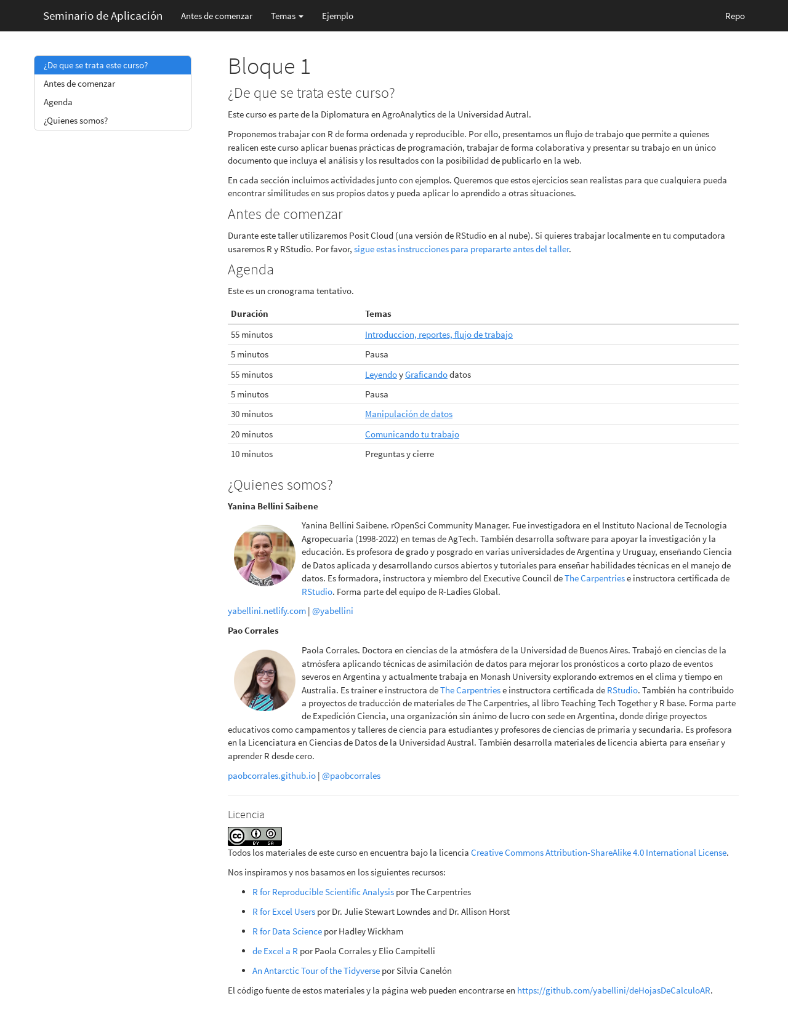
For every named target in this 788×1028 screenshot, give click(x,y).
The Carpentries (595, 578)
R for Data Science (287, 931)
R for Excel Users (283, 911)
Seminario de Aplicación (103, 15)
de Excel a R (275, 951)
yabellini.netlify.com (267, 610)
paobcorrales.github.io (272, 775)
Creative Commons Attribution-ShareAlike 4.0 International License (598, 852)
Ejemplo (337, 16)
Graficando (426, 374)
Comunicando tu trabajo (412, 434)
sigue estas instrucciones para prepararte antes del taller (461, 249)
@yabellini (332, 610)
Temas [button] (287, 16)
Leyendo (381, 374)
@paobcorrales (351, 775)
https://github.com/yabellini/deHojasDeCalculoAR (613, 990)
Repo (735, 16)
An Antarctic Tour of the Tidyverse (316, 970)
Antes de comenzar (216, 16)
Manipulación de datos (408, 414)
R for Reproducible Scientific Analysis (323, 892)
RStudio (317, 591)
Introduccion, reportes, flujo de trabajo (439, 334)
